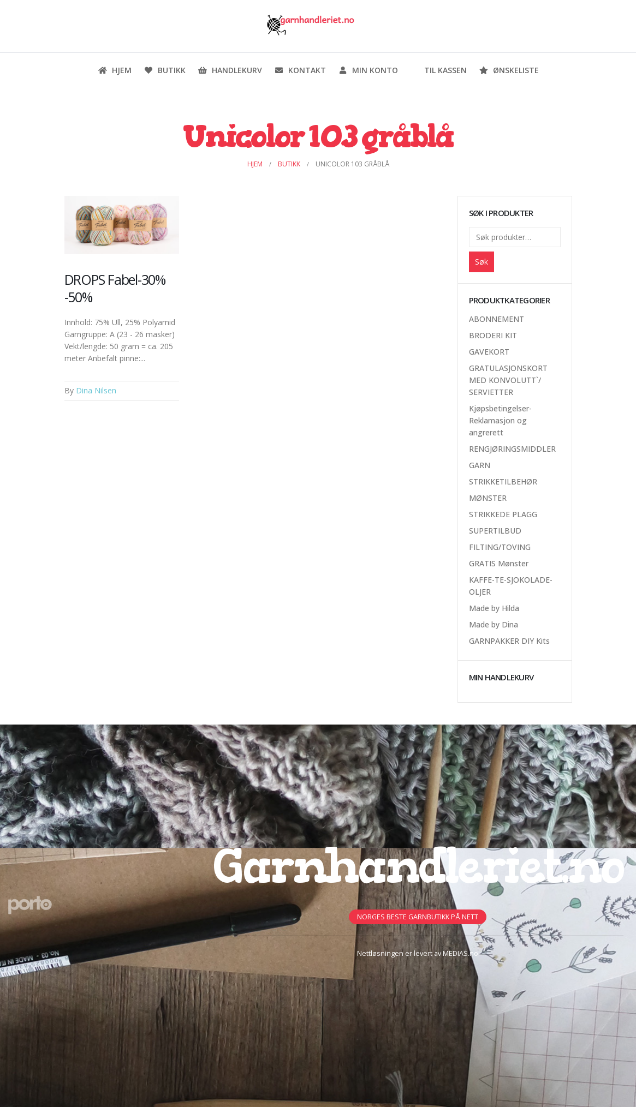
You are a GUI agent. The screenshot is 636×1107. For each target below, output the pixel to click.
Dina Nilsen (96, 390)
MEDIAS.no (460, 953)
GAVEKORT (489, 351)
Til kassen (438, 70)
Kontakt (300, 70)
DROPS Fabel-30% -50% (114, 288)
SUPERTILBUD (495, 530)
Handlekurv (230, 70)
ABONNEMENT (496, 319)
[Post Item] (121, 225)
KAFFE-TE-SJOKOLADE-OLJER (510, 586)
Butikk (165, 70)
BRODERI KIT (493, 335)
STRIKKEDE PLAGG (503, 514)
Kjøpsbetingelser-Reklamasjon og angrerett (500, 420)
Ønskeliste (509, 70)
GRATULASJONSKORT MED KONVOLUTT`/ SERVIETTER (508, 380)
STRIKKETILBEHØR (503, 481)
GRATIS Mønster (498, 563)
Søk (481, 261)
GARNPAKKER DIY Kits (509, 641)
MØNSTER (488, 498)
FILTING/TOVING (500, 547)
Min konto (368, 70)
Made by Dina (493, 624)
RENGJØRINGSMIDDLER (512, 449)
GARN (479, 465)
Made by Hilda (494, 608)
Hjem (115, 70)
